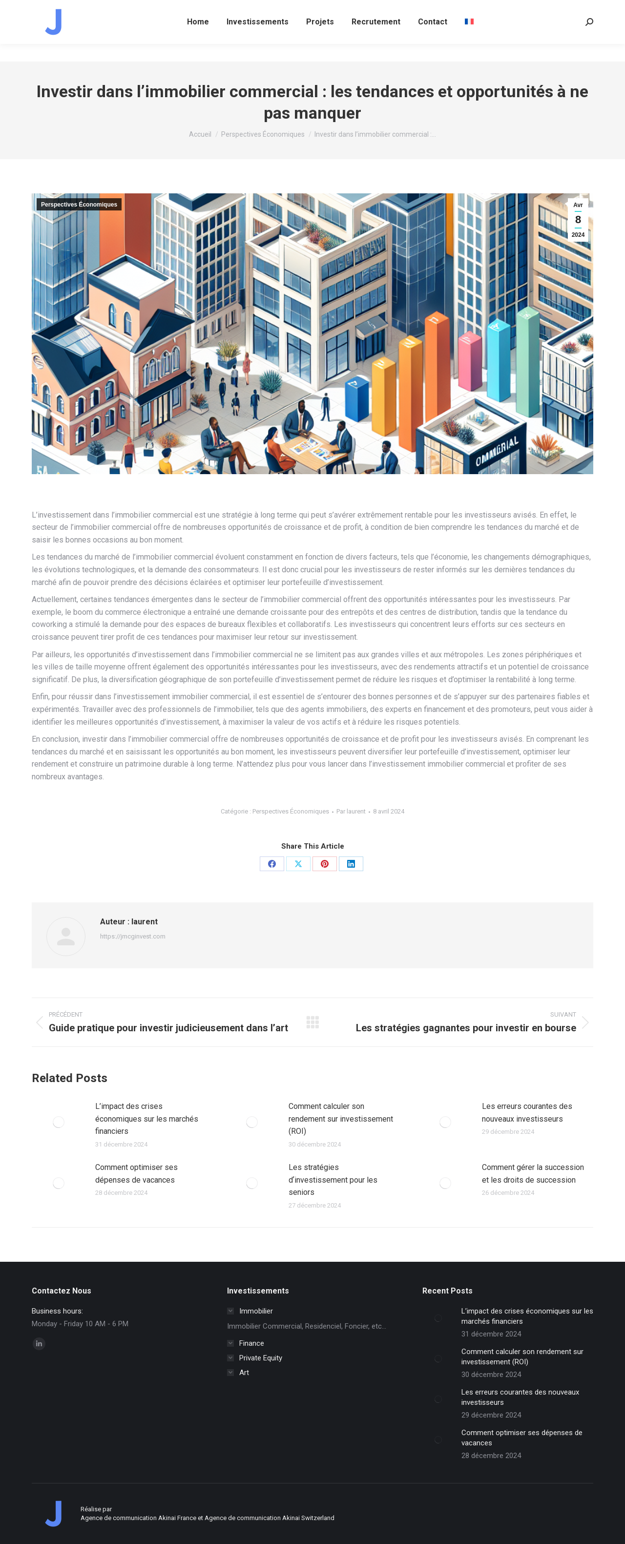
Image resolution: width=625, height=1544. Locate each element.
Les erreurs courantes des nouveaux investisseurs (527, 1113)
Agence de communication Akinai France (139, 1518)
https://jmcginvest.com (133, 936)
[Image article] (58, 1122)
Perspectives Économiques (79, 204)
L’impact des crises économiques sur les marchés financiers (146, 1119)
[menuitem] (469, 39)
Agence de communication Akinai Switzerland (269, 1518)
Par (351, 811)
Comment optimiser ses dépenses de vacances (136, 1174)
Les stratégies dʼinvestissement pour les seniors (333, 1180)
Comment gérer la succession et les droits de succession (533, 1174)
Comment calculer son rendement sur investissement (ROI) (341, 1119)
